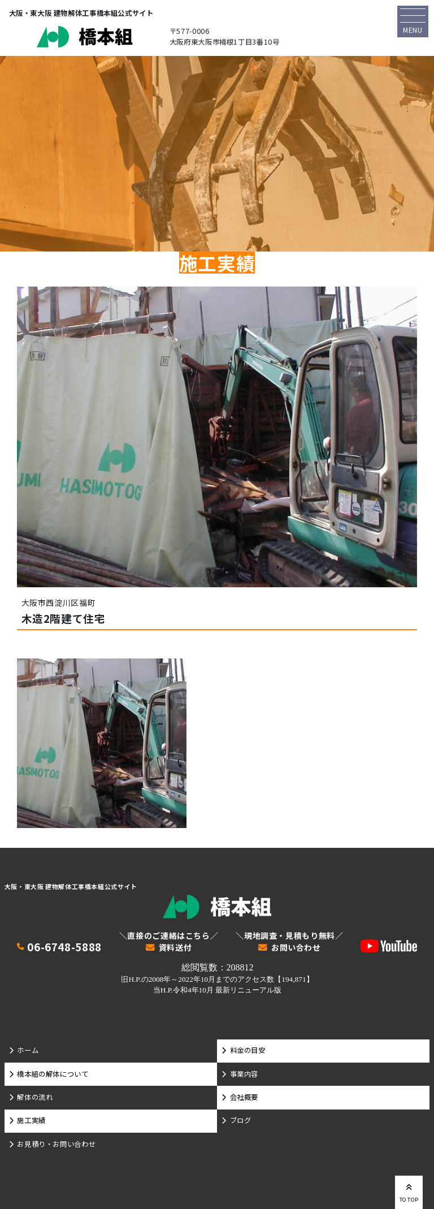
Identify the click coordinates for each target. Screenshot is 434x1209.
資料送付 (175, 947)
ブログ (240, 1120)
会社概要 (244, 1097)
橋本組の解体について (52, 1074)
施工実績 (31, 1120)
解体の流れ (35, 1097)
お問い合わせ (296, 947)
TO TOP (409, 1191)
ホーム (27, 1050)
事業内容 (244, 1074)
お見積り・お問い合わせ (56, 1144)
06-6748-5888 (64, 947)
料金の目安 (248, 1050)
